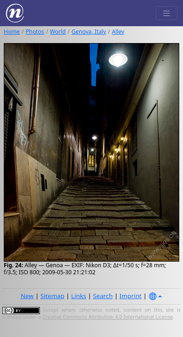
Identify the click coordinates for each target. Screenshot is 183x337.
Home (12, 32)
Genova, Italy (88, 32)
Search (103, 296)
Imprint (131, 296)
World (58, 32)
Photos (35, 32)
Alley (118, 32)
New (27, 296)
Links (78, 296)
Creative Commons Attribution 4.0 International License (107, 317)
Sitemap (52, 296)
